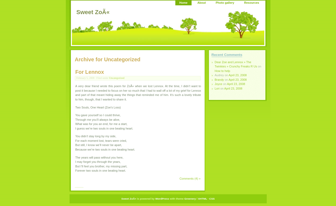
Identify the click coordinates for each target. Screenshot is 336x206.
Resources (251, 2)
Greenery (190, 198)
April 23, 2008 (238, 75)
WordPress (162, 198)
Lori (217, 88)
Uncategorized (116, 77)
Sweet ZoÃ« (93, 12)
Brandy (219, 79)
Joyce (218, 84)
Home (183, 2)
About (201, 2)
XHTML (202, 198)
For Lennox (89, 72)
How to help (222, 70)
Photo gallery (225, 2)
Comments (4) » (190, 178)
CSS (211, 198)
